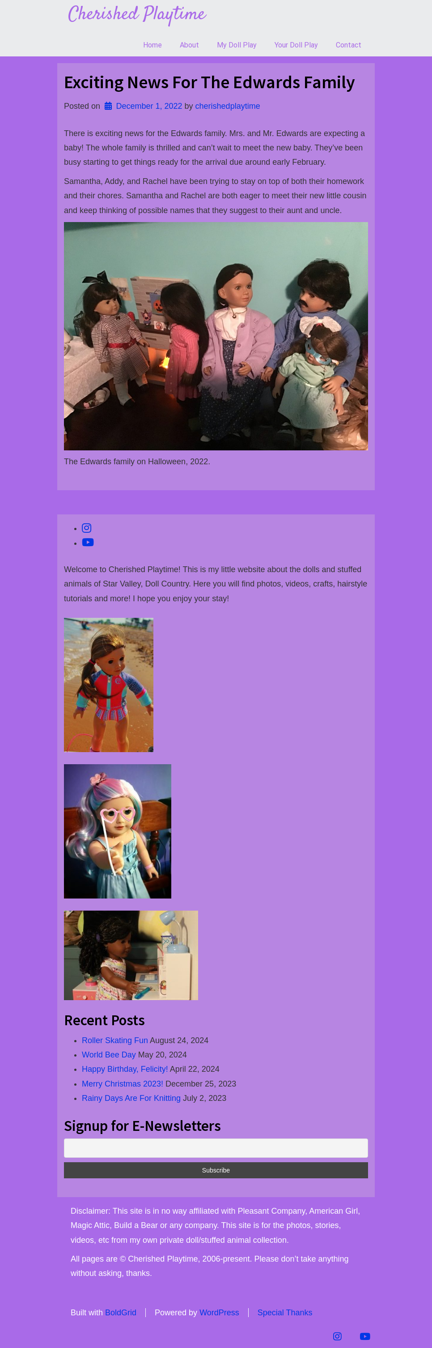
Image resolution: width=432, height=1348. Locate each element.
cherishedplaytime (227, 106)
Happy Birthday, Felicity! (125, 1069)
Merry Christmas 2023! (122, 1083)
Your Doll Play (296, 45)
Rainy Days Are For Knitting (131, 1098)
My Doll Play (237, 45)
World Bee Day (109, 1054)
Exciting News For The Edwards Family (209, 82)
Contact (348, 45)
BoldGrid (120, 1312)
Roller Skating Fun (115, 1040)
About (189, 45)
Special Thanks (285, 1312)
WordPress (219, 1312)
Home (152, 45)
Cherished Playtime (136, 14)
